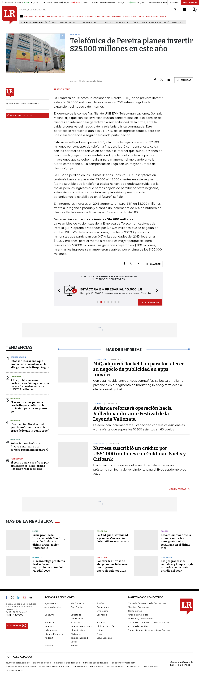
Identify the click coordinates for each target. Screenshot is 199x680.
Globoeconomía (105, 626)
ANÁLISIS (106, 17)
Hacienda (15, 398)
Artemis (109, 22)
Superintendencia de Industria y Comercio (150, 630)
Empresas (49, 622)
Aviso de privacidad (138, 614)
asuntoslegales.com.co (18, 662)
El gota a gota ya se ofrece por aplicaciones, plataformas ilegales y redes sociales (29, 465)
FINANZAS (29, 17)
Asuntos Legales (52, 607)
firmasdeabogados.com (95, 662)
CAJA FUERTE (137, 17)
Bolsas (165, 531)
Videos (74, 645)
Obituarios (75, 634)
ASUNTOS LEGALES (121, 17)
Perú (166, 22)
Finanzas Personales (80, 626)
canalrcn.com (80, 666)
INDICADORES (152, 17)
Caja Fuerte (76, 607)
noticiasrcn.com (115, 666)
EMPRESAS (52, 17)
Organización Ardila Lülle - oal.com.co (181, 663)
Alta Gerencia (77, 603)
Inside (100, 630)
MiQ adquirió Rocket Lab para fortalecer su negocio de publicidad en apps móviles (138, 369)
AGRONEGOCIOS (92, 17)
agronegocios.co (42, 662)
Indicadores (50, 630)
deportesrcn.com (15, 670)
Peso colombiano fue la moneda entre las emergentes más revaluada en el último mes (176, 541)
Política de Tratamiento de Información (148, 622)
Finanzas (48, 626)
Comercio (102, 531)
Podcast (48, 638)
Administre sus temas (19, 115)
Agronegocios (51, 603)
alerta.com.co (150, 666)
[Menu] (21, 16)
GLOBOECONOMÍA (74, 17)
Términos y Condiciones (140, 618)
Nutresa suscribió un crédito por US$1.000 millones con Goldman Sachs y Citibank (139, 453)
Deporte (37, 557)
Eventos (101, 622)
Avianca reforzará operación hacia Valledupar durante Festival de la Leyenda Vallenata (132, 413)
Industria (102, 557)
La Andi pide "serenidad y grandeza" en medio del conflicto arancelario (113, 538)
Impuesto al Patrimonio (64, 22)
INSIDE (163, 17)
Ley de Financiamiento (91, 22)
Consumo (49, 614)
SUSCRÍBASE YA (150, 302)
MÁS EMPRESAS (177, 489)
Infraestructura (77, 630)
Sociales (48, 645)
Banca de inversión (151, 22)
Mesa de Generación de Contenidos (147, 603)
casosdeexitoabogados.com (21, 666)
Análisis (100, 603)
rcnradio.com (97, 666)
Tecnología (16, 459)
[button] (58, 290)
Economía (102, 614)
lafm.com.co (133, 666)
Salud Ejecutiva (104, 638)
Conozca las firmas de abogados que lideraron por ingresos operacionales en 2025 (112, 566)
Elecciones (177, 22)
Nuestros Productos (138, 607)
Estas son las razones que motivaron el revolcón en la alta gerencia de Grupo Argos (29, 364)
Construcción (18, 357)
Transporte (17, 376)
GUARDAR (183, 80)
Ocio (99, 634)
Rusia (35, 531)
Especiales (76, 622)
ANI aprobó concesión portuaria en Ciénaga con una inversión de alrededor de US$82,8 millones (29, 385)
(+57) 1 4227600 (14, 614)
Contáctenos (135, 611)
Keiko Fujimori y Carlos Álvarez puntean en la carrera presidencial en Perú (29, 446)
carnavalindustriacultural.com (54, 666)
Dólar (135, 22)
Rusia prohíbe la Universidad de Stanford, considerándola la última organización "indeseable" (48, 541)
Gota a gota (122, 22)
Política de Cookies (138, 626)
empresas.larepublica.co (67, 662)
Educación (166, 557)
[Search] (175, 9)
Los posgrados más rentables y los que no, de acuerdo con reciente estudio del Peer (177, 566)
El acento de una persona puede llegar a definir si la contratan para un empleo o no (28, 407)
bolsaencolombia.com (123, 662)
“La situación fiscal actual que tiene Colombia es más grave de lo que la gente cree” (29, 427)
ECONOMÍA (40, 17)
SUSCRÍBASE (190, 2)
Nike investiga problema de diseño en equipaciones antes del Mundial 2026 (48, 566)
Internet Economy (53, 634)
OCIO (61, 17)
